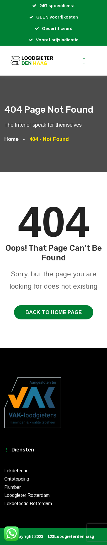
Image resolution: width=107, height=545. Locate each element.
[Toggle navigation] (93, 61)
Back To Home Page (53, 312)
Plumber (12, 487)
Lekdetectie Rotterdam (28, 503)
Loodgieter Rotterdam (27, 495)
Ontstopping (16, 479)
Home (12, 139)
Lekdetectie (16, 470)
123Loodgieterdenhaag (70, 536)
